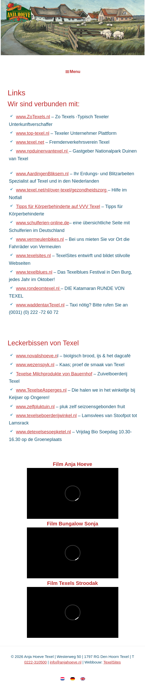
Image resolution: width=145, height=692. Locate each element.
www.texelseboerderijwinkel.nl (46, 415)
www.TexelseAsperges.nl (41, 390)
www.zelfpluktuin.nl (35, 406)
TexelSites (112, 662)
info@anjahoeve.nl (65, 662)
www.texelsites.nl (33, 255)
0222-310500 (35, 662)
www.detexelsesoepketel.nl (43, 431)
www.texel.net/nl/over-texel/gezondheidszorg (62, 190)
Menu (75, 71)
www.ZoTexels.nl (33, 116)
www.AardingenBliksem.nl (42, 173)
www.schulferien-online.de (42, 222)
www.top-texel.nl (32, 133)
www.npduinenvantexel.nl (42, 151)
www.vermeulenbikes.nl (40, 239)
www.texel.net (30, 142)
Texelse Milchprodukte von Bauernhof (54, 373)
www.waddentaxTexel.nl (40, 304)
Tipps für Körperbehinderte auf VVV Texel (58, 206)
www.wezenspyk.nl (35, 364)
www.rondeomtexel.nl (38, 288)
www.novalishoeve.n (36, 355)
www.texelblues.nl (34, 272)
